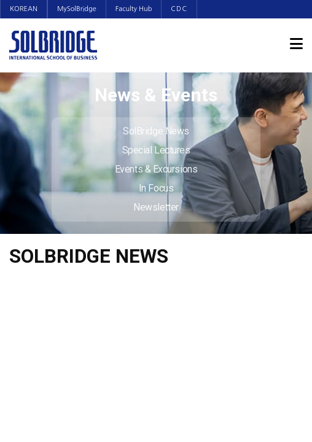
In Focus (156, 188)
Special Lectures (156, 150)
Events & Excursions (156, 169)
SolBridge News (156, 131)
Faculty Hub (133, 9)
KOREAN (23, 9)
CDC (179, 9)
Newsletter (156, 207)
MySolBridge (76, 9)
